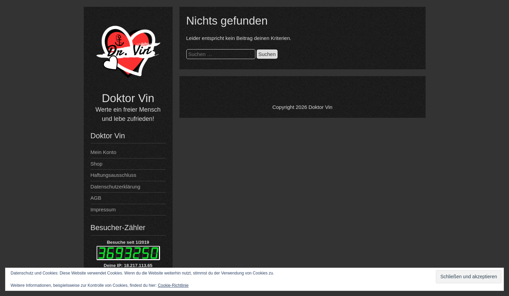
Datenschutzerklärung (115, 186)
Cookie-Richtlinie (173, 285)
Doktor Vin (128, 98)
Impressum (103, 209)
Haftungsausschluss (113, 175)
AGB (96, 198)
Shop (97, 164)
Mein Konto (104, 152)
